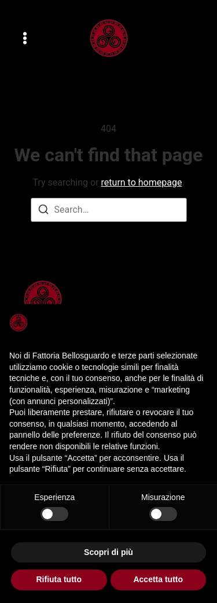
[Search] (43, 211)
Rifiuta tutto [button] (59, 579)
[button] (25, 38)
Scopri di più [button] (108, 552)
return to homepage (141, 182)
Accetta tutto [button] (158, 579)
